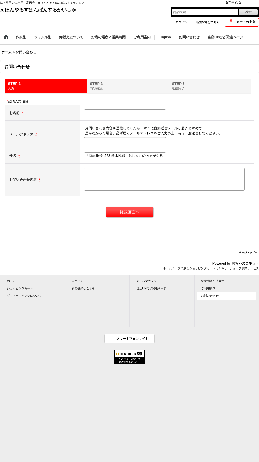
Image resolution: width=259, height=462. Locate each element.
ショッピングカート (20, 288)
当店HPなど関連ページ (151, 288)
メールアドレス (21, 134)
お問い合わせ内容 (23, 180)
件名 (13, 156)
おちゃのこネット (245, 263)
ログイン (181, 22)
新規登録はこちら (207, 22)
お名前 (15, 113)
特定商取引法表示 (212, 280)
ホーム (11, 280)
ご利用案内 (208, 288)
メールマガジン (146, 280)
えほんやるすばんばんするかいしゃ (38, 9)
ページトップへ (248, 252)
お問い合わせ (210, 295)
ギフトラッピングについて (24, 295)
